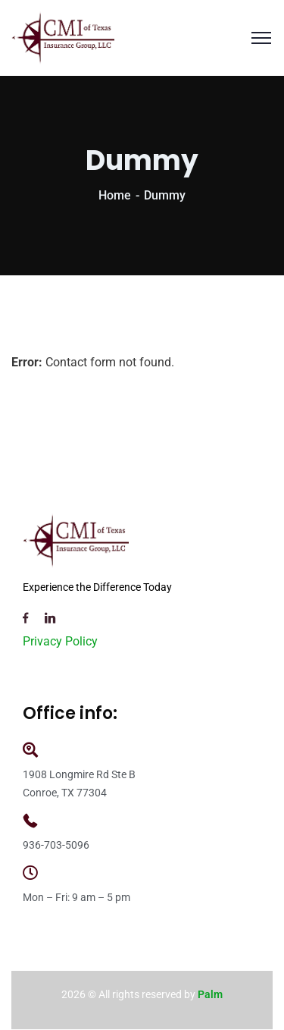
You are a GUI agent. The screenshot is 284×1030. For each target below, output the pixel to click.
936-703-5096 (56, 845)
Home (114, 195)
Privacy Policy (60, 641)
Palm (210, 994)
